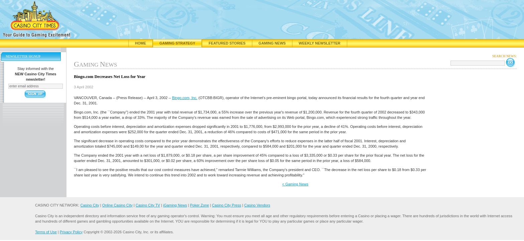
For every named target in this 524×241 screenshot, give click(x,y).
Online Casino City (117, 205)
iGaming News (175, 205)
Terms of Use (46, 232)
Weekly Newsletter (320, 43)
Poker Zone (199, 205)
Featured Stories (227, 43)
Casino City (89, 205)
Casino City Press (226, 205)
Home (140, 43)
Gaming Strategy (177, 43)
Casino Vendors (257, 205)
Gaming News (272, 43)
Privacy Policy (71, 232)
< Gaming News (295, 184)
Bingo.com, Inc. (185, 98)
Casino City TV (148, 205)
